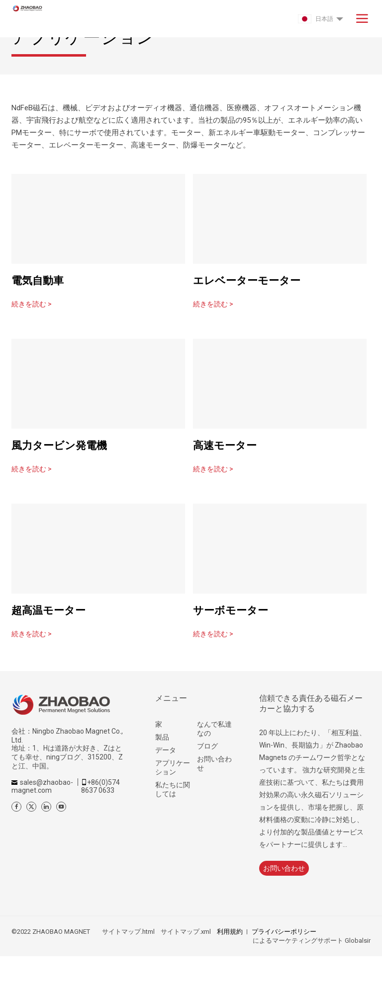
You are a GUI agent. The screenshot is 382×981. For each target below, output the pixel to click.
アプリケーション (172, 767)
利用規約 (230, 931)
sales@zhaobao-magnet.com (42, 786)
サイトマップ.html (128, 931)
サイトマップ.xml (186, 931)
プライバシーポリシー (284, 931)
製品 (162, 737)
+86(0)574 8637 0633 (100, 786)
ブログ (207, 746)
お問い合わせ (214, 763)
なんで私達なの (214, 728)
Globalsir (358, 940)
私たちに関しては (172, 789)
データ (165, 750)
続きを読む (31, 304)
